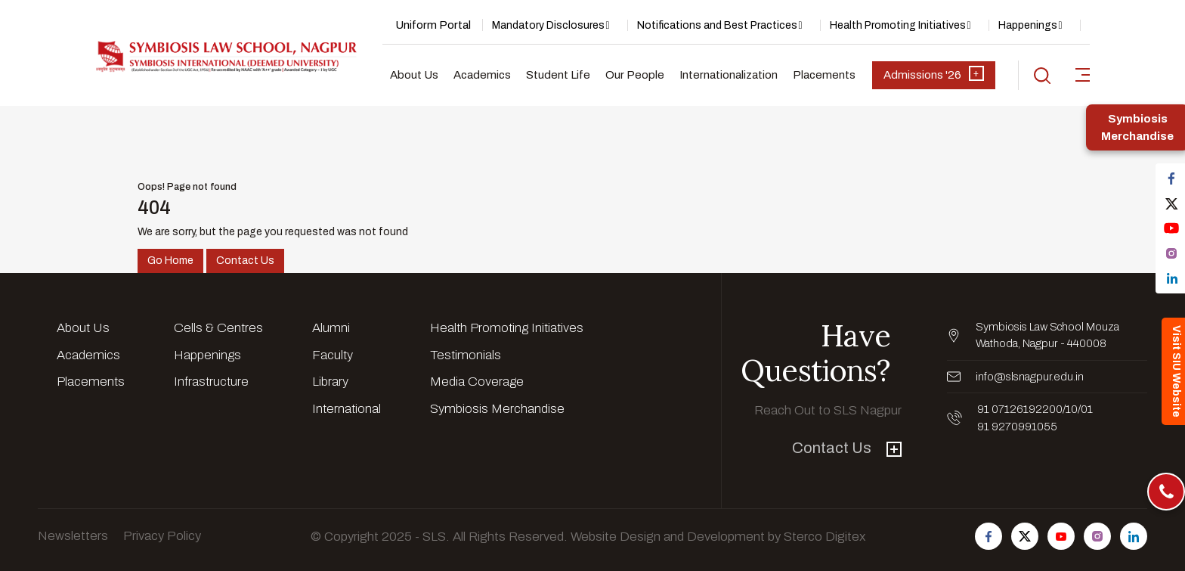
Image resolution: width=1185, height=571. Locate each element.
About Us (414, 75)
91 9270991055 (1017, 426)
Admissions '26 (933, 73)
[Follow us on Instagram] (1097, 536)
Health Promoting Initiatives (898, 25)
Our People (634, 75)
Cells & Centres (218, 328)
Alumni (331, 328)
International (346, 409)
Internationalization (728, 75)
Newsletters (73, 536)
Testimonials (465, 355)
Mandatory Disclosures (548, 25)
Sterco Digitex (824, 536)
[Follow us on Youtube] (1061, 536)
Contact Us (245, 260)
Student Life (558, 75)
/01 (1085, 409)
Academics (482, 75)
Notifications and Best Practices (717, 25)
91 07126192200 (1020, 409)
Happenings (1027, 25)
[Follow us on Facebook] (988, 536)
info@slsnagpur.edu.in (1030, 377)
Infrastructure (211, 381)
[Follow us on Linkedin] (1133, 536)
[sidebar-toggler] (1082, 75)
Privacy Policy (162, 536)
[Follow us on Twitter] (1024, 536)
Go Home (170, 260)
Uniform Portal (433, 25)
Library (330, 381)
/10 (1070, 409)
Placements (824, 75)
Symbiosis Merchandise (497, 409)
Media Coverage (477, 381)
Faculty (332, 355)
